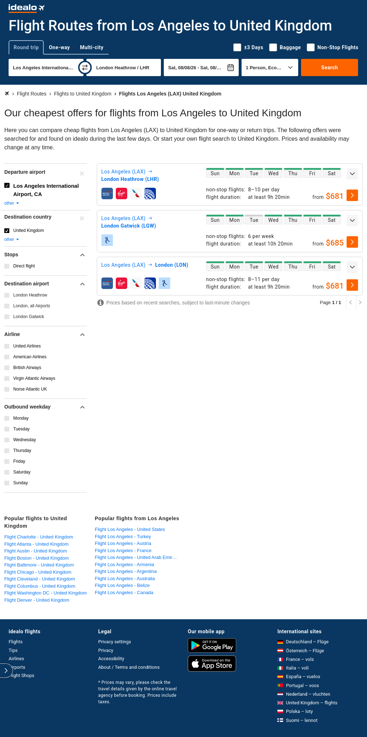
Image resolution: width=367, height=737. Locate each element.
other (12, 203)
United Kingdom (28, 230)
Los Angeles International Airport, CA (46, 190)
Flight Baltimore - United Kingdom (39, 565)
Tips (13, 650)
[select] (352, 195)
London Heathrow (30, 295)
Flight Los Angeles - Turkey (123, 536)
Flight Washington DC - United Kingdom (45, 593)
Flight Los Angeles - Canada (124, 592)
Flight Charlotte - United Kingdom (38, 537)
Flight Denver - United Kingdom (36, 600)
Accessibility (111, 658)
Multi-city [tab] (92, 47)
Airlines (16, 658)
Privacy (105, 650)
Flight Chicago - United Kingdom (37, 572)
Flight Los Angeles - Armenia (124, 564)
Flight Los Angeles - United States (130, 529)
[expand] (352, 173)
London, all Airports (31, 305)
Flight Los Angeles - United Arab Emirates (138, 557)
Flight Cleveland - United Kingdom (39, 579)
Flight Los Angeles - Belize (122, 585)
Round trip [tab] (26, 47)
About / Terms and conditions (128, 667)
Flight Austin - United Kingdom (35, 551)
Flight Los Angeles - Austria (123, 543)
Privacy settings (114, 641)
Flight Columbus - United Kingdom (39, 586)
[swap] (85, 67)
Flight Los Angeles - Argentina (126, 571)
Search (329, 67)
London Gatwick (28, 316)
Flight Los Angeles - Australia (125, 578)
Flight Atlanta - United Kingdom (36, 544)
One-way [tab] (59, 47)
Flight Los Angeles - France (123, 550)
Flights (16, 641)
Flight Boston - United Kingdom (36, 558)
